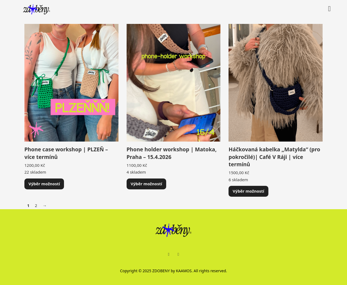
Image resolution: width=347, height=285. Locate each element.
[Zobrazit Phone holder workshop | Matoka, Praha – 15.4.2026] (174, 82)
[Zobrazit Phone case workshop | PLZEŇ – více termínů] (71, 82)
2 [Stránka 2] (36, 205)
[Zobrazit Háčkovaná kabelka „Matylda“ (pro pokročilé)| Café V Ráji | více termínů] (276, 82)
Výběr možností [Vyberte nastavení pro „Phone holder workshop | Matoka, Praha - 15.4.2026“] (146, 183)
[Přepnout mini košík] (329, 8)
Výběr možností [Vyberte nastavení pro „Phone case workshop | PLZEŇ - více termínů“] (44, 183)
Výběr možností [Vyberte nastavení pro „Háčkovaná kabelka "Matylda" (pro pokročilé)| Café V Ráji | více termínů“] (248, 191)
